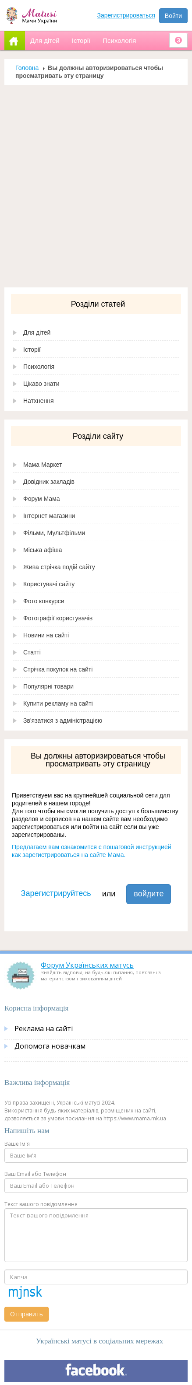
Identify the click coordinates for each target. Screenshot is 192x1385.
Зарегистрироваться (126, 15)
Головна (27, 67)
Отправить (26, 1314)
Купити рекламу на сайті (58, 703)
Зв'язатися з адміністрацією (62, 720)
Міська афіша (42, 549)
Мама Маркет (42, 464)
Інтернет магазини (49, 515)
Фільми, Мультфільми (54, 532)
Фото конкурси (43, 601)
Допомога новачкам (49, 1046)
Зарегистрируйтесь (56, 893)
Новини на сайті (46, 635)
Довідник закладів (49, 481)
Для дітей (36, 332)
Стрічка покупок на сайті (57, 669)
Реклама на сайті (43, 1028)
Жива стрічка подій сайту (59, 566)
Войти (173, 15)
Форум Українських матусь (87, 965)
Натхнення (38, 400)
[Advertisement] (92, 186)
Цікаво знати (41, 383)
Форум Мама (41, 498)
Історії (32, 349)
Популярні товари (48, 686)
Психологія (38, 366)
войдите (149, 893)
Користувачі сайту (49, 584)
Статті (32, 652)
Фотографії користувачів (57, 618)
